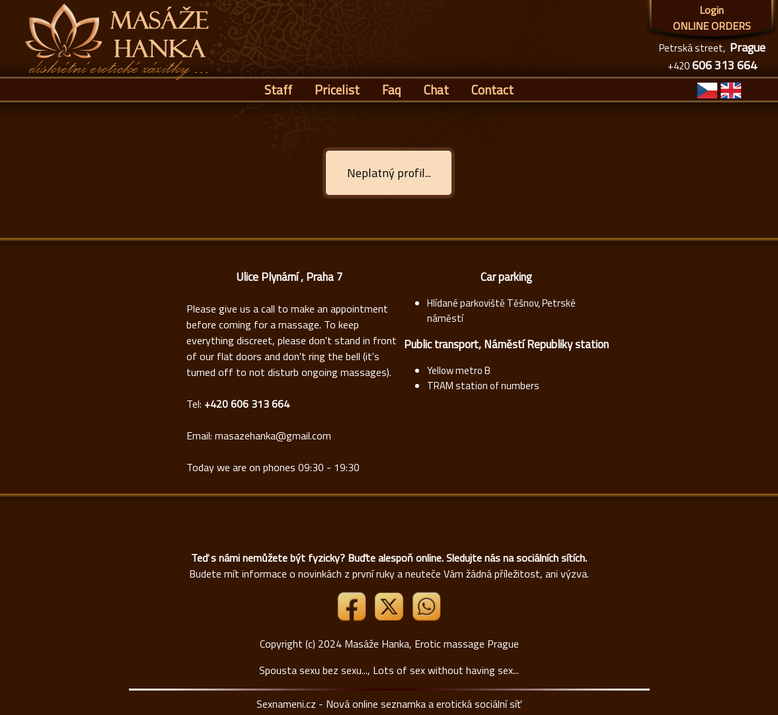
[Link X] (390, 617)
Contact (492, 89)
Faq (391, 89)
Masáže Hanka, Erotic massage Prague (431, 644)
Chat (436, 89)
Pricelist (337, 89)
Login (711, 10)
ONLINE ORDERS (712, 26)
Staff (278, 89)
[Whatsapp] (426, 617)
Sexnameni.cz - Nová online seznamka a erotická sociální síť (389, 704)
